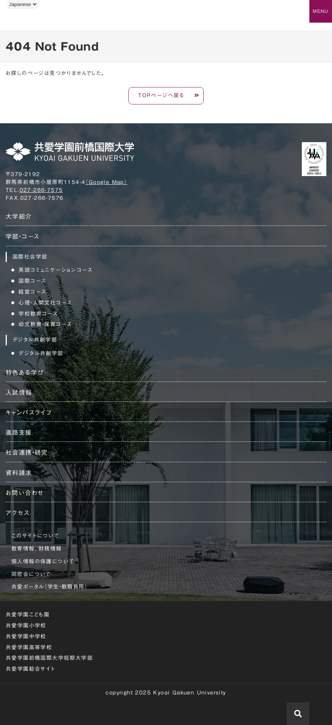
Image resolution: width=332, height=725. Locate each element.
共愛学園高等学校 (29, 647)
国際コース (32, 281)
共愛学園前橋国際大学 (42, 20)
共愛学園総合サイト (30, 668)
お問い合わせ (25, 493)
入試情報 (19, 392)
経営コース (32, 291)
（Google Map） (106, 182)
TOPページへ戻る (161, 95)
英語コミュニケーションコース (55, 270)
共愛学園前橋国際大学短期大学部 (49, 658)
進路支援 (19, 432)
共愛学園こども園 (27, 614)
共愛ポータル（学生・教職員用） (49, 586)
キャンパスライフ (29, 412)
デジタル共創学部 (40, 353)
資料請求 (19, 473)
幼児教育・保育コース (45, 324)
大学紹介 (19, 216)
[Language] (23, 4)
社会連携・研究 (27, 452)
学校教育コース (38, 313)
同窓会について (31, 574)
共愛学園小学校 (26, 625)
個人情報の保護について (42, 561)
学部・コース (22, 236)
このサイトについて (35, 535)
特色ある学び (25, 372)
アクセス (18, 513)
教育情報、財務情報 (36, 548)
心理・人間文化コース (45, 302)
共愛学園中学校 (26, 636)
